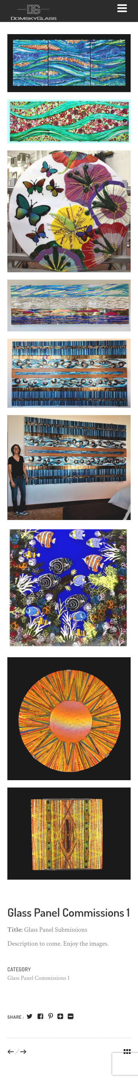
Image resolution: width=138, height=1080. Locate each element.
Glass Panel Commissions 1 (38, 978)
